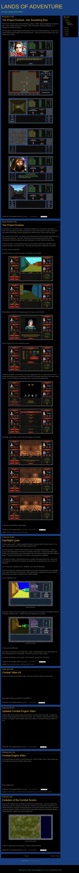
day (8, 664)
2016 (66, 27)
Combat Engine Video (14, 755)
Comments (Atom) (34, 860)
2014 (66, 31)
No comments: (32, 747)
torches (32, 664)
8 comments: (32, 529)
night (27, 664)
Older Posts (55, 856)
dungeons (14, 532)
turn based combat (42, 792)
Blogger (59, 870)
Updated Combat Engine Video (19, 711)
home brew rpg (22, 532)
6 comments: (32, 661)
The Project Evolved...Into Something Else (25, 20)
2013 (66, 33)
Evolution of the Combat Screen (19, 800)
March (67, 20)
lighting (23, 664)
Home (26, 856)
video (50, 792)
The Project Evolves (13, 225)
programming (32, 792)
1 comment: (32, 702)
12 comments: (33, 216)
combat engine (11, 792)
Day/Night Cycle (11, 540)
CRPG (9, 532)
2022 (66, 19)
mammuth (46, 870)
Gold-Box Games (15, 664)
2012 (66, 35)
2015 (66, 29)
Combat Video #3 (11, 672)
